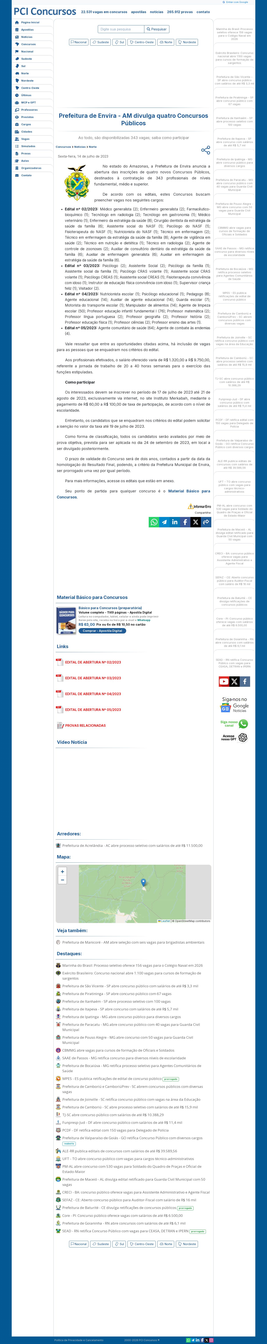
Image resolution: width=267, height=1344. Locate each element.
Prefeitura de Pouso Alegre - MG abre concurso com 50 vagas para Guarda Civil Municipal (127, 1040)
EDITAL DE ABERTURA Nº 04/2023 (93, 694)
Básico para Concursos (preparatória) (110, 608)
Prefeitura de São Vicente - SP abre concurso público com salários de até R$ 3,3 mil (130, 986)
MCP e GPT (25, 102)
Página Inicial (27, 22)
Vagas (22, 138)
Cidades (23, 131)
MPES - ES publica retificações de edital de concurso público (120, 1078)
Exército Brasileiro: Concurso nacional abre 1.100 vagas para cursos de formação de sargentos (131, 976)
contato (203, 12)
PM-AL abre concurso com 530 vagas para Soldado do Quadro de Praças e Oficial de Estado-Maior (132, 1169)
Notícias (23, 37)
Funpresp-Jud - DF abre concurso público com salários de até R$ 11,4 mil (122, 1122)
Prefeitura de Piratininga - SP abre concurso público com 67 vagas (116, 993)
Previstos (24, 117)
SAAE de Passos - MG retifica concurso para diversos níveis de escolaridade (124, 1058)
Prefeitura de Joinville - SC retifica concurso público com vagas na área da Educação (131, 1099)
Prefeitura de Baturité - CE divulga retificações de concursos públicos (128, 1207)
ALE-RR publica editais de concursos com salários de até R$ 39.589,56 (119, 1151)
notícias (156, 12)
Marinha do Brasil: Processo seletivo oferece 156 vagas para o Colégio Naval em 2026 (132, 965)
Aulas (22, 160)
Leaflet (164, 921)
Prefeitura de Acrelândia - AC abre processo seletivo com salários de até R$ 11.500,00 (132, 845)
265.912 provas (180, 12)
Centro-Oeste (27, 87)
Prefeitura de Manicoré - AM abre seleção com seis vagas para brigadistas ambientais (133, 942)
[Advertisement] (99, 77)
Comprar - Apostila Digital (102, 630)
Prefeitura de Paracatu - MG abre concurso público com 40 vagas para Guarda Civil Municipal (131, 1027)
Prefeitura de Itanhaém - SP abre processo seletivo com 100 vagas (116, 1001)
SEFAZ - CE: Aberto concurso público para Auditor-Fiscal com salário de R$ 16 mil (129, 1199)
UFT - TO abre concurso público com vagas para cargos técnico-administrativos (128, 1158)
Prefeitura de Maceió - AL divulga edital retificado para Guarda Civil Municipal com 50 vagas (133, 1182)
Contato (23, 175)
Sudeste (23, 58)
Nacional (24, 51)
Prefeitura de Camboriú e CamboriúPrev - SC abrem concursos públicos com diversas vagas (132, 1089)
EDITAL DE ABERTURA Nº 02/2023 (93, 662)
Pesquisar (157, 29)
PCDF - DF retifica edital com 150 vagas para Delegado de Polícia (115, 1130)
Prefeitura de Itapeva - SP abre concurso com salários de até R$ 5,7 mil (120, 1009)
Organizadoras (28, 168)
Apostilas (24, 29)
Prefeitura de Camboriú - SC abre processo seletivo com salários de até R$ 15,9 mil (130, 1107)
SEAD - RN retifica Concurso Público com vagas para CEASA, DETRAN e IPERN (134, 1231)
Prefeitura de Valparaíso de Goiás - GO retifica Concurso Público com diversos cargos (132, 1140)
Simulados (25, 146)
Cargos (23, 124)
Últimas (23, 95)
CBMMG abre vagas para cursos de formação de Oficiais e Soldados (118, 1050)
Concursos (25, 43)
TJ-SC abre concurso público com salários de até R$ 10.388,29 (113, 1114)
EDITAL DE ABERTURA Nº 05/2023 (93, 710)
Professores (26, 109)
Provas (22, 153)
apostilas (138, 12)
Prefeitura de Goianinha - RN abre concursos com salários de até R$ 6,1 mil (124, 1223)
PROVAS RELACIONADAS (85, 725)
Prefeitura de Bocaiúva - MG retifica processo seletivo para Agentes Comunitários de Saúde (131, 1068)
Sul (20, 65)
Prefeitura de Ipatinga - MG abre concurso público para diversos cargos (121, 1016)
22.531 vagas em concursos (104, 12)
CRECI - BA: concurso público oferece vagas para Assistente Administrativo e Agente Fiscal (136, 1192)
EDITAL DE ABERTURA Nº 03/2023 (93, 678)
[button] (62, 871)
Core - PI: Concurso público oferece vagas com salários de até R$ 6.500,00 (122, 1215)
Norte (22, 73)
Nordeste (24, 80)
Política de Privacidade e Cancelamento (78, 1340)
